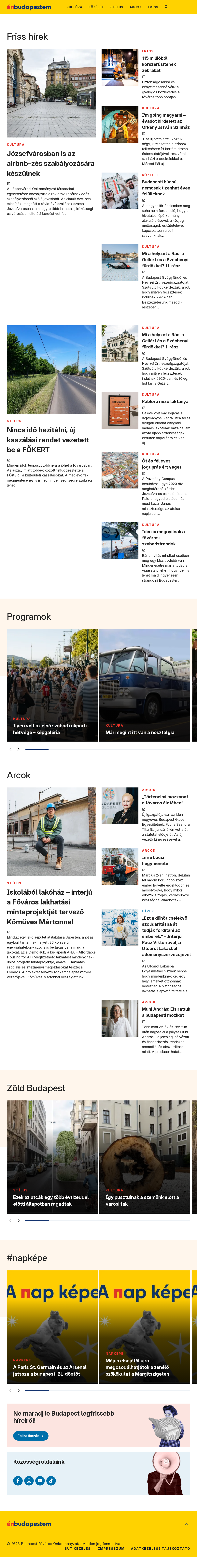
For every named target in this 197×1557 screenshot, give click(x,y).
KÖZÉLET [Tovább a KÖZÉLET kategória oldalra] (151, 175)
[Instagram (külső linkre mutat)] (29, 1481)
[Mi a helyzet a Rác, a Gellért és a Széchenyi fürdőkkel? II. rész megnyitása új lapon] (120, 262)
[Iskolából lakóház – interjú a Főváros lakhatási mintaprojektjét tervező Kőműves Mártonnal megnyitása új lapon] (51, 832)
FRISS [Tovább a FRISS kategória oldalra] (148, 51)
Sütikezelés (78, 1549)
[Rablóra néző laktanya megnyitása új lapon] (120, 410)
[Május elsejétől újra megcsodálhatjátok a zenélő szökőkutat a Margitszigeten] (144, 1327)
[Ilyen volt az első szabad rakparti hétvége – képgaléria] (52, 685)
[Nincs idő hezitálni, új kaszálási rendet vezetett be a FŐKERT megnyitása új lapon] (51, 370)
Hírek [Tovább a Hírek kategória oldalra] (148, 911)
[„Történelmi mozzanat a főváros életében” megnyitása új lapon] (120, 805)
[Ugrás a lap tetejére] (186, 1524)
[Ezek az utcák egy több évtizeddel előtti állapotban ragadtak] (52, 1157)
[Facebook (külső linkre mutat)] (18, 1481)
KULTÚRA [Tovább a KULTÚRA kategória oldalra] (16, 145)
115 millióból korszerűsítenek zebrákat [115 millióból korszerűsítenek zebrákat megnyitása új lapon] (159, 64)
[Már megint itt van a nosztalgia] (144, 685)
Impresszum (111, 1549)
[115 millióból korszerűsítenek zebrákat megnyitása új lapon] (120, 67)
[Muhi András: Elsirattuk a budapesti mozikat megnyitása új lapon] (120, 1018)
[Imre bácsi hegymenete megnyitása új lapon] (120, 866)
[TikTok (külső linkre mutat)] (51, 1481)
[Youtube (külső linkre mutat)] (40, 1481)
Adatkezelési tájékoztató (160, 1549)
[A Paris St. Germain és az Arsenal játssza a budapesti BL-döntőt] (52, 1327)
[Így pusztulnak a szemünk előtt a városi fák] (144, 1157)
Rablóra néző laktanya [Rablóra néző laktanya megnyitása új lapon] (165, 401)
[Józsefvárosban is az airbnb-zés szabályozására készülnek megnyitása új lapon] (51, 93)
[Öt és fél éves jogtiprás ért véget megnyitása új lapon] (120, 470)
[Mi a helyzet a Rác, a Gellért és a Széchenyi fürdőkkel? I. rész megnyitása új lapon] (120, 343)
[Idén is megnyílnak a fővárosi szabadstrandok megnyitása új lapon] (120, 540)
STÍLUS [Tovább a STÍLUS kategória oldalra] (14, 421)
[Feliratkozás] (31, 1436)
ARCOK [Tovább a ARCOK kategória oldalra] (149, 790)
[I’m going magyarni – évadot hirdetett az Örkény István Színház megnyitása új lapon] (120, 124)
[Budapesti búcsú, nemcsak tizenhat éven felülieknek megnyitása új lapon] (120, 191)
